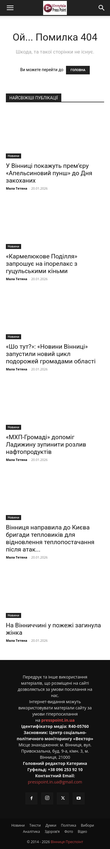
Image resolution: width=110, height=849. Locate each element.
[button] (10, 8)
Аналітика (31, 831)
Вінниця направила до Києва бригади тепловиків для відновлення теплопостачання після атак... (50, 538)
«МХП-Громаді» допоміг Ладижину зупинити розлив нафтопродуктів (46, 444)
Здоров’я (52, 831)
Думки (50, 825)
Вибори (87, 825)
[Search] (102, 8)
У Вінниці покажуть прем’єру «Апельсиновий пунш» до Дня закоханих (49, 173)
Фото (68, 831)
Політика (68, 825)
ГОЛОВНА (77, 70)
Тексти (35, 825)
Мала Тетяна (16, 188)
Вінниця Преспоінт (67, 841)
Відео (82, 831)
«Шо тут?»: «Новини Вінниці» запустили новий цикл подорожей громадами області (51, 354)
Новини (13, 156)
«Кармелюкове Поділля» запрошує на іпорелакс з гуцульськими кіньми (41, 264)
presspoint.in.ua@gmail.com (55, 782)
